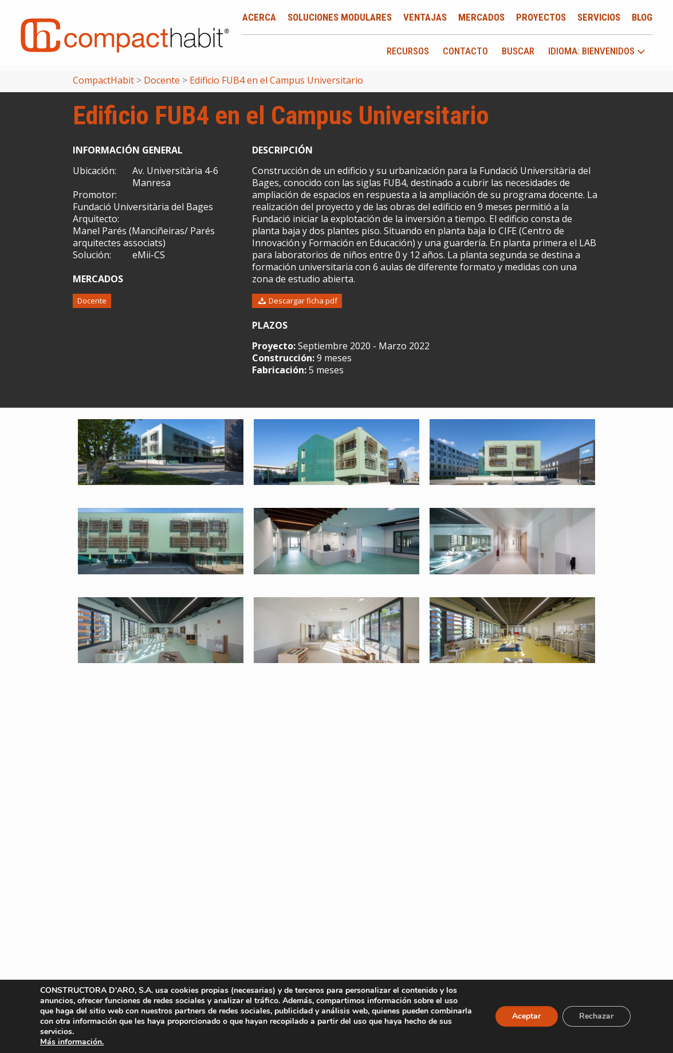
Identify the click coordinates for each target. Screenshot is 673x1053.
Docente (92, 300)
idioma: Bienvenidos (597, 51)
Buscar (518, 51)
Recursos (408, 51)
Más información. (72, 1041)
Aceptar (525, 1016)
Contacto (465, 51)
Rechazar (596, 1016)
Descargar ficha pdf (297, 300)
